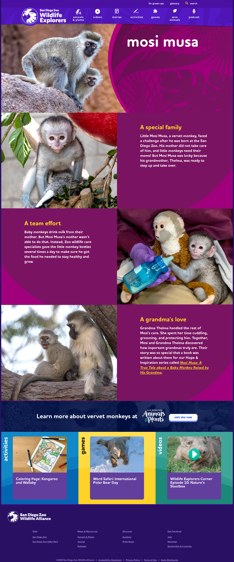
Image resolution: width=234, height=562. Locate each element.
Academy (127, 537)
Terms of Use (150, 560)
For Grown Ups (156, 3)
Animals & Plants (85, 537)
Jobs (169, 537)
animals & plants (78, 18)
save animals (175, 18)
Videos (97, 17)
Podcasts (81, 546)
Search (193, 3)
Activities (136, 17)
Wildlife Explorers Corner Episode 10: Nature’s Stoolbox (191, 482)
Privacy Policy (133, 560)
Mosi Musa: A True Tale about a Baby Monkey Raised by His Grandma (174, 367)
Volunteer (172, 541)
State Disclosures (169, 560)
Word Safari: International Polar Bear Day (114, 480)
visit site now (183, 417)
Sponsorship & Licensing (179, 546)
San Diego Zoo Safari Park (45, 541)
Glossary (174, 3)
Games (155, 17)
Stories (116, 17)
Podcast (194, 17)
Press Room (128, 541)
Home (29, 13)
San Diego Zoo (40, 537)
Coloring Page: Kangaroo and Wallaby (37, 480)
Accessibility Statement (110, 560)
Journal (81, 541)
